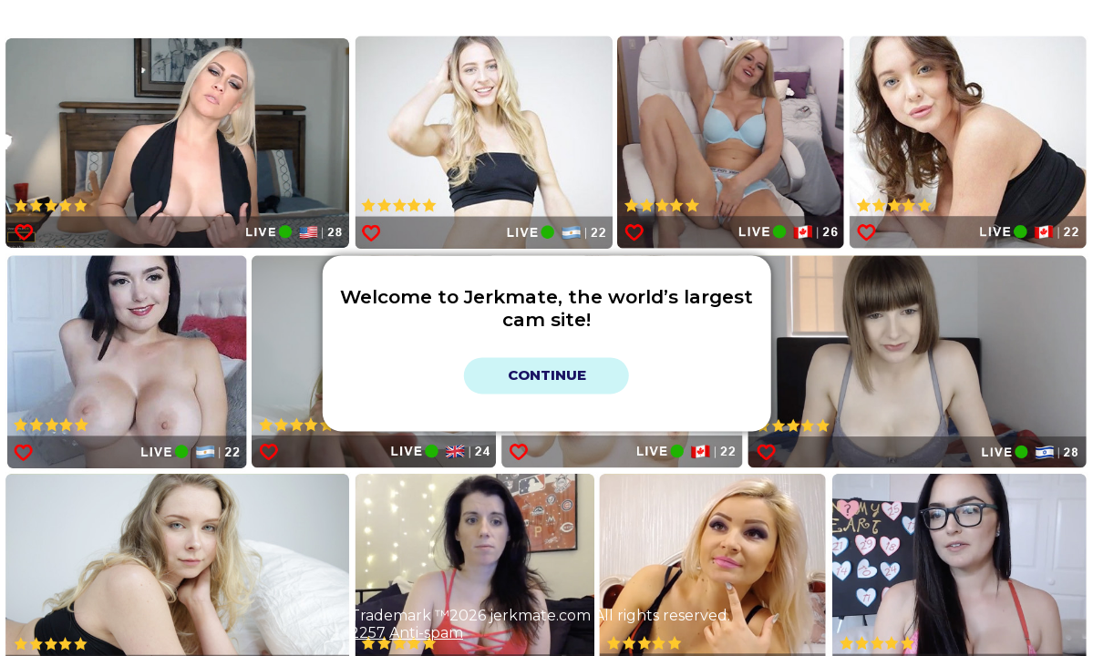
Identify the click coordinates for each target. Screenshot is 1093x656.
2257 (368, 632)
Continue (547, 375)
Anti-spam (426, 632)
